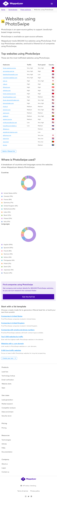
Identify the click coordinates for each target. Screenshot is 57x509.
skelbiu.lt (5, 116)
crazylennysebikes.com (10, 77)
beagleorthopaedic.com (10, 74)
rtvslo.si (5, 106)
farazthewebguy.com (9, 97)
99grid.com (6, 87)
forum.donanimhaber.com (11, 100)
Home (3, 10)
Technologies (12, 10)
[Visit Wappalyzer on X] (28, 496)
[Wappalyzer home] (13, 3)
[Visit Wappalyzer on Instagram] (25, 496)
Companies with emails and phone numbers (17, 330)
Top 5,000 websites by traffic (12, 337)
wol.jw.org (6, 113)
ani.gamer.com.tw (8, 71)
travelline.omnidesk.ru (10, 126)
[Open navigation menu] (51, 3)
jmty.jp (5, 81)
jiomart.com (6, 109)
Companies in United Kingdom (12, 323)
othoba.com (7, 90)
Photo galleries (25, 10)
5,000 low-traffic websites (11, 350)
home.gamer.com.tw (9, 93)
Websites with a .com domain (12, 344)
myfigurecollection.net (10, 122)
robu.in (5, 84)
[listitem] (28, 372)
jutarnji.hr (6, 138)
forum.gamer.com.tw (9, 68)
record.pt (6, 142)
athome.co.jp (7, 135)
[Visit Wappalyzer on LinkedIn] (31, 496)
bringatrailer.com (8, 103)
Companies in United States (11, 316)
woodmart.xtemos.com (10, 132)
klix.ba (5, 145)
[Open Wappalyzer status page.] (28, 485)
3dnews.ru (6, 129)
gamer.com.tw (7, 119)
